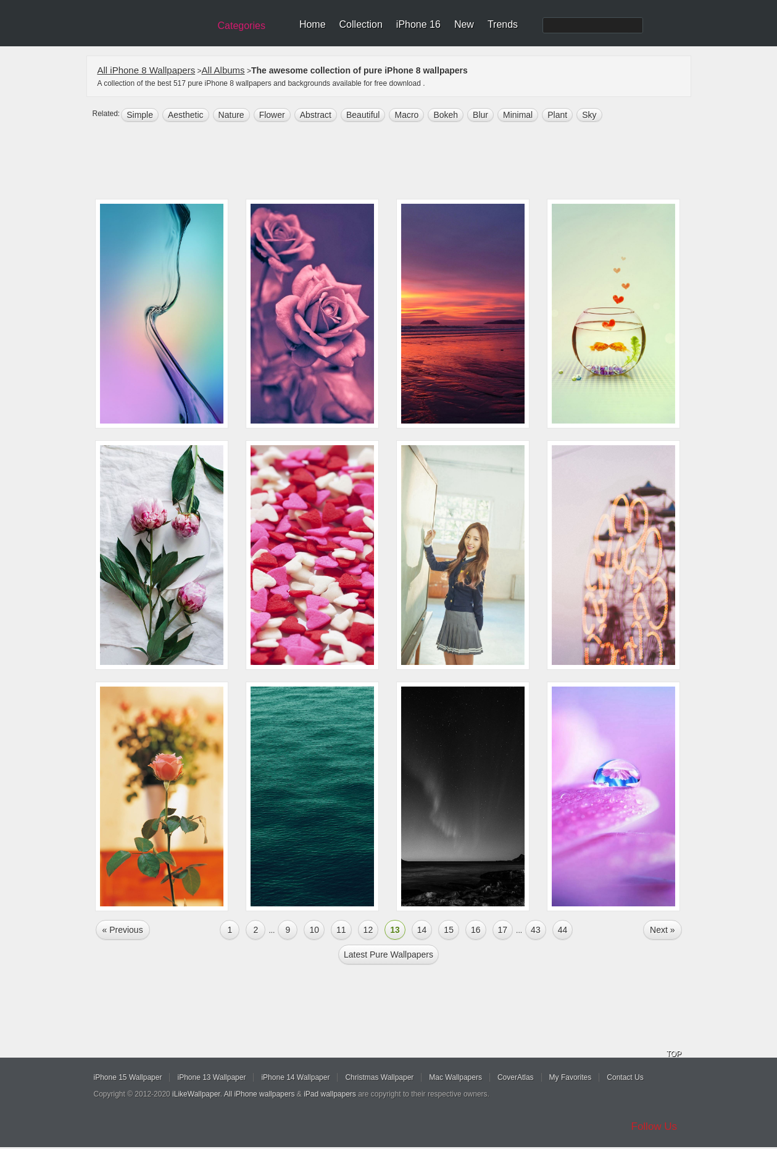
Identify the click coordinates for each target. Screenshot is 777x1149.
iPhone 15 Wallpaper (128, 1077)
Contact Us (625, 1077)
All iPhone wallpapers (259, 1094)
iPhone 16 (418, 24)
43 (536, 930)
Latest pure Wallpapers (388, 954)
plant (557, 115)
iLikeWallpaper (196, 1094)
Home (312, 24)
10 (314, 930)
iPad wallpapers (330, 1094)
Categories (241, 25)
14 (422, 930)
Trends (503, 24)
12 (368, 930)
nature (231, 115)
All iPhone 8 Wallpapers (147, 70)
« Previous (122, 930)
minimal (518, 115)
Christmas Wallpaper (379, 1077)
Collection (361, 24)
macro (406, 115)
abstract (315, 115)
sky (589, 115)
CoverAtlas (515, 1077)
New (464, 24)
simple (140, 115)
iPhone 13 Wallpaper (211, 1077)
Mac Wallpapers (455, 1077)
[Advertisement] (397, 162)
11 (341, 930)
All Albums (223, 70)
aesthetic (186, 115)
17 (503, 930)
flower (272, 115)
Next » (662, 930)
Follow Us (654, 1126)
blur (480, 115)
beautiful (363, 115)
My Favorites (570, 1077)
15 (449, 930)
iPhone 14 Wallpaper (295, 1077)
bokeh (445, 115)
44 (563, 930)
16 (476, 930)
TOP (674, 1054)
